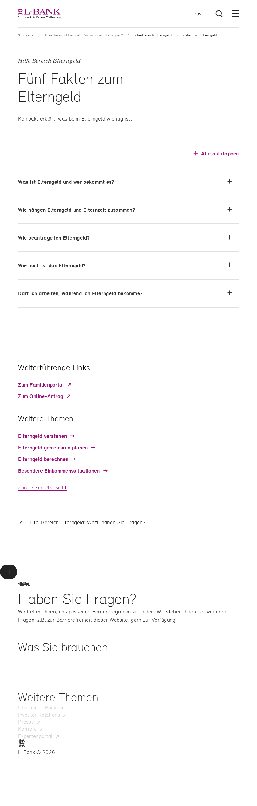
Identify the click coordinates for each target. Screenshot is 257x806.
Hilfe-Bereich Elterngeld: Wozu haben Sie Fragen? (83, 35)
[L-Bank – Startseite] (39, 14)
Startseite (25, 35)
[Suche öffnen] (219, 13)
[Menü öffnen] (235, 13)
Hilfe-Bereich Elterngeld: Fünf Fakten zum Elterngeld (175, 35)
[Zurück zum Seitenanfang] (8, 572)
